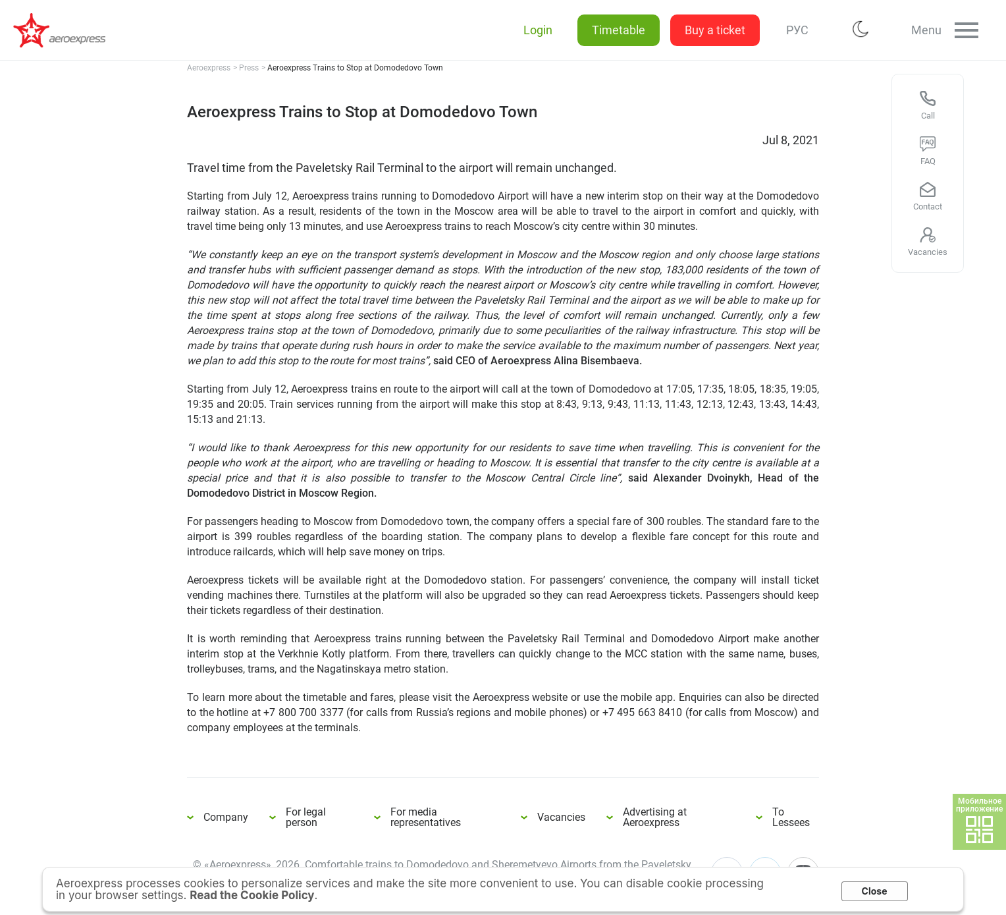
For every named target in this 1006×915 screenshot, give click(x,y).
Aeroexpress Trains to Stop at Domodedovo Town (66, 30)
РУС (794, 30)
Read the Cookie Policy (252, 895)
